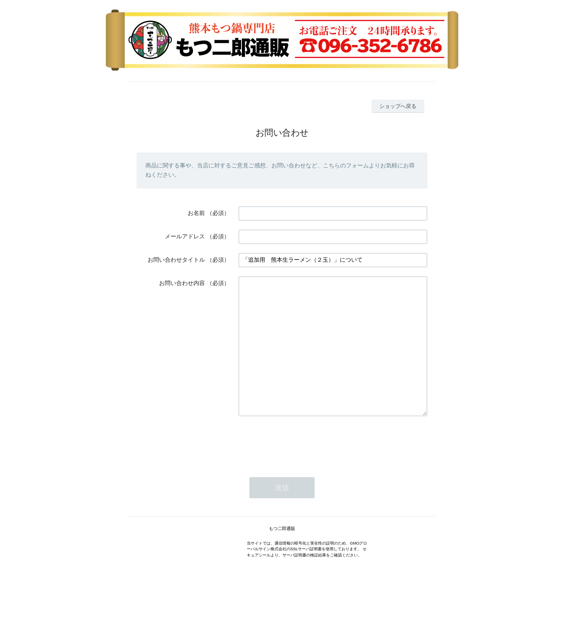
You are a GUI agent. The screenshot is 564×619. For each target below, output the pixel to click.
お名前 (196, 213)
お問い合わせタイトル (176, 259)
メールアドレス (185, 236)
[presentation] (305, 469)
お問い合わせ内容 (182, 283)
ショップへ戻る (397, 106)
